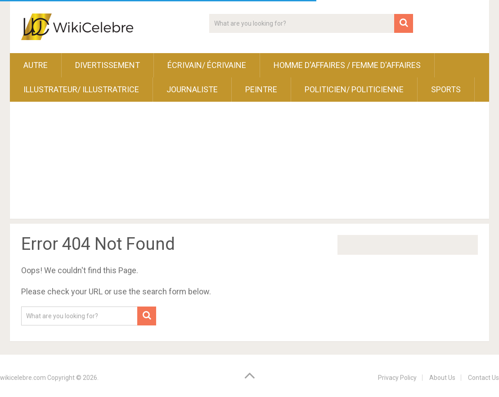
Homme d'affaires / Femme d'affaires (347, 65)
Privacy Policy (397, 377)
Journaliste (192, 89)
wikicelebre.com (23, 377)
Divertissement (107, 65)
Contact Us (483, 377)
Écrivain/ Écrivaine (206, 65)
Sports (446, 89)
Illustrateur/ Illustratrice (81, 89)
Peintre (261, 89)
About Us (442, 377)
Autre (35, 65)
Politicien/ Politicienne (354, 89)
